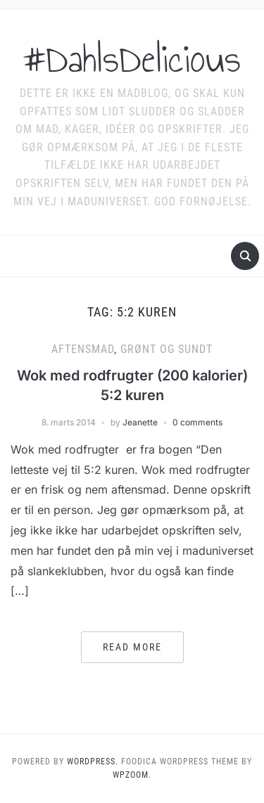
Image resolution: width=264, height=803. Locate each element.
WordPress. (92, 761)
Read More (132, 647)
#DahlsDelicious (132, 59)
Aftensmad (82, 349)
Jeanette (140, 422)
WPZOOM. (132, 775)
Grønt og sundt (166, 349)
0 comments (197, 422)
